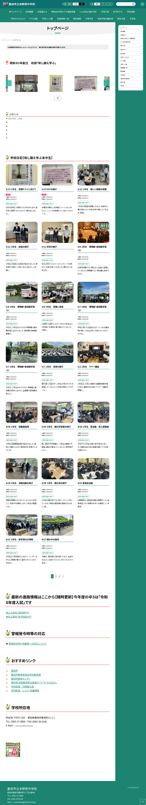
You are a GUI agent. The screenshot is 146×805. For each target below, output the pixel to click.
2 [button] (55, 577)
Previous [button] (9, 84)
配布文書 (121, 18)
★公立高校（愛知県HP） (18, 613)
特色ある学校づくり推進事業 (63, 11)
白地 (75, 4)
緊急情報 (77, 18)
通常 (69, 4)
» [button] (63, 577)
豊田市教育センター (21, 679)
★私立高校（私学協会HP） (19, 617)
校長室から (42, 11)
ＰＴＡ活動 (33, 18)
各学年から (118, 11)
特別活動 (131, 11)
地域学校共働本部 (105, 18)
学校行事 (105, 11)
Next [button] (107, 84)
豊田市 (14, 671)
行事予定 (89, 18)
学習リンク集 (47, 18)
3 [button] (59, 577)
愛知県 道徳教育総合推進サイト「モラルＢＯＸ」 (34, 683)
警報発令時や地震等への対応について (28, 644)
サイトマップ (134, 787)
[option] (58, 84)
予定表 (132, 18)
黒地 (82, 4)
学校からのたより (18, 18)
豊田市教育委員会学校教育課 (26, 675)
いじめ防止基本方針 (88, 11)
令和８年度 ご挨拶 (15, 119)
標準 (97, 4)
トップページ (16, 11)
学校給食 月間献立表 (22, 687)
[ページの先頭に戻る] (143, 802)
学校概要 (29, 11)
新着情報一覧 (63, 18)
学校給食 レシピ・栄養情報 (25, 691)
